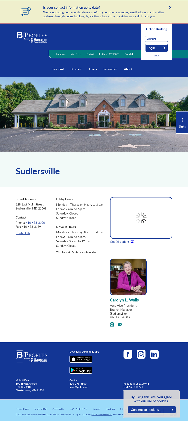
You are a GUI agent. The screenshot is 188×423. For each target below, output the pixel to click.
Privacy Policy (22, 408)
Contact (90, 54)
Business (76, 69)
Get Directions (120, 241)
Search (129, 54)
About (128, 69)
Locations (61, 54)
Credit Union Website (102, 414)
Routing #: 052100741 (109, 54)
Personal (58, 69)
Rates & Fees (76, 54)
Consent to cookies (145, 409)
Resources (110, 69)
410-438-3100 (35, 222)
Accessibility (58, 408)
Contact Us (23, 233)
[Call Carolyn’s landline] (112, 324)
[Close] (170, 7)
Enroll (156, 55)
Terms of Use (40, 408)
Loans (93, 69)
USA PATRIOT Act (78, 408)
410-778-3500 (78, 383)
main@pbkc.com (79, 387)
